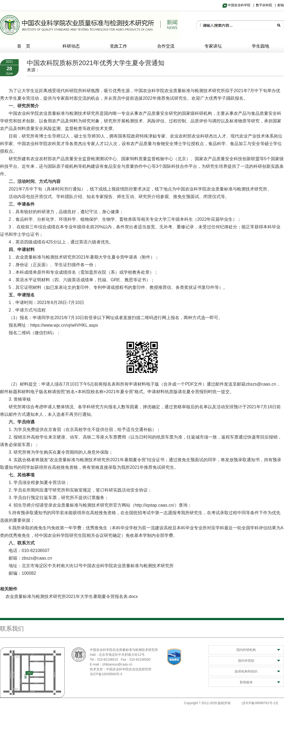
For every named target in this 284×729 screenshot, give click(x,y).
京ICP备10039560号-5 (106, 674)
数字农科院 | (267, 5)
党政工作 (118, 46)
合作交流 (165, 46)
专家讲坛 (213, 46)
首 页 (24, 46)
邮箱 (281, 5)
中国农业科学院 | (242, 5)
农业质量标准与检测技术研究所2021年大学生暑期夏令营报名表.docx (71, 596)
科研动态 (71, 46)
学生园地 (260, 46)
